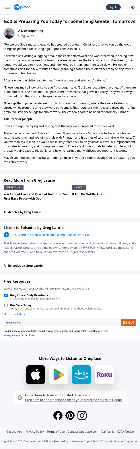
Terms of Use (56, 432)
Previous (13, 187)
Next (78, 187)
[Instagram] (82, 415)
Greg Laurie (26, 36)
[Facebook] (58, 415)
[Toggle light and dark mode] (132, 7)
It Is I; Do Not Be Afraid (88, 194)
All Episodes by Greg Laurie (23, 266)
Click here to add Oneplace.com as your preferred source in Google (73, 400)
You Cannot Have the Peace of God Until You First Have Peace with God (36, 196)
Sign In (113, 7)
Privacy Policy (35, 432)
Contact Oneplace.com (83, 432)
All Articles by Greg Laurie (22, 212)
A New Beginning (30, 31)
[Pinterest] (70, 415)
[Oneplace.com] (22, 7)
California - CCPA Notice (117, 432)
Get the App (14, 432)
